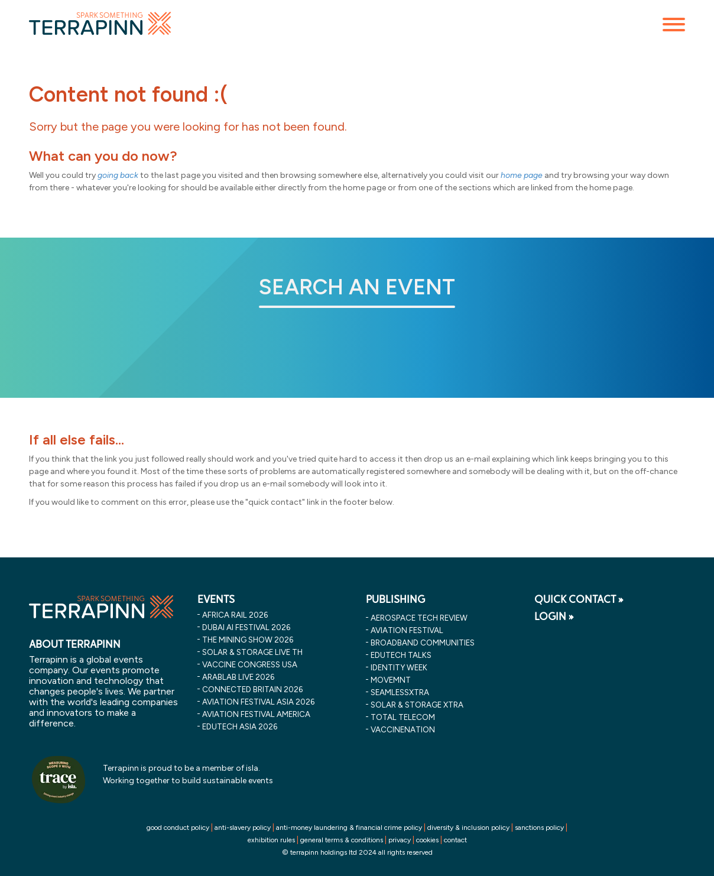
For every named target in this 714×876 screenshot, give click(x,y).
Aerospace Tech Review (419, 617)
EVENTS (216, 599)
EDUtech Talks (401, 655)
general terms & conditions (341, 840)
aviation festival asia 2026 (258, 701)
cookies (427, 840)
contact (455, 840)
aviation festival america (256, 714)
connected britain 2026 (252, 689)
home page (522, 175)
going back (118, 175)
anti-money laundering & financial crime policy (349, 827)
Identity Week (399, 667)
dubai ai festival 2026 (246, 627)
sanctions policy (539, 827)
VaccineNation (403, 729)
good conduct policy (178, 827)
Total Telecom (403, 717)
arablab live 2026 (238, 677)
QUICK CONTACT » (579, 599)
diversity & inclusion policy (468, 827)
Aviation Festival (407, 630)
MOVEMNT (391, 679)
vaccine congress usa (249, 664)
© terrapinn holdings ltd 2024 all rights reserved (357, 852)
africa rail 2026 (235, 614)
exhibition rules (271, 840)
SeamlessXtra (400, 692)
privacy (399, 840)
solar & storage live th (252, 652)
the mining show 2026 (247, 639)
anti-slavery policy (243, 827)
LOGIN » (554, 616)
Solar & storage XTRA (417, 704)
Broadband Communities (423, 642)
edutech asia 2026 (239, 726)
